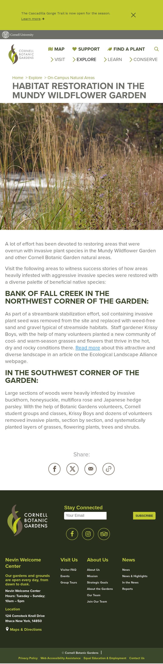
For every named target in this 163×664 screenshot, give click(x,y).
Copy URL (109, 469)
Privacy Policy (28, 658)
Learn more (31, 19)
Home (17, 78)
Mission (92, 577)
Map (59, 49)
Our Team (93, 596)
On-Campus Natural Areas (72, 78)
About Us (93, 570)
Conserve (145, 59)
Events (65, 577)
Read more (88, 348)
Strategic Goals (97, 583)
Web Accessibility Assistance (61, 658)
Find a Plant (129, 49)
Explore (86, 59)
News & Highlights (135, 577)
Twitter (72, 469)
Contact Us (137, 658)
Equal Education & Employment (105, 658)
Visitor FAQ (68, 570)
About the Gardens (100, 589)
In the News (130, 583)
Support (89, 49)
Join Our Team (97, 602)
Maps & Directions (26, 630)
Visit (60, 59)
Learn (115, 59)
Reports (127, 589)
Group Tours (68, 583)
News (126, 570)
